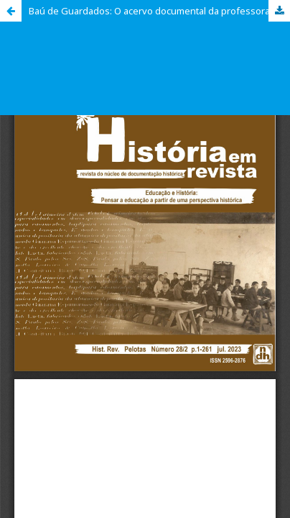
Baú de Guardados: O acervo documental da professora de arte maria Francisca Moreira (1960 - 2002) (159, 10)
